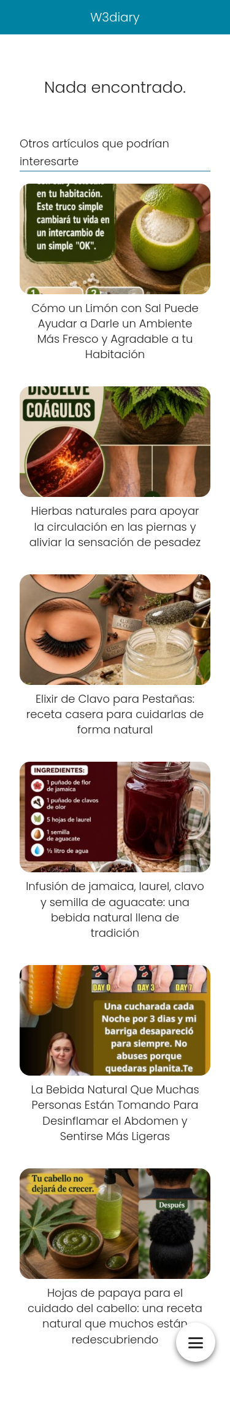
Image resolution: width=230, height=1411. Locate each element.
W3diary (115, 17)
